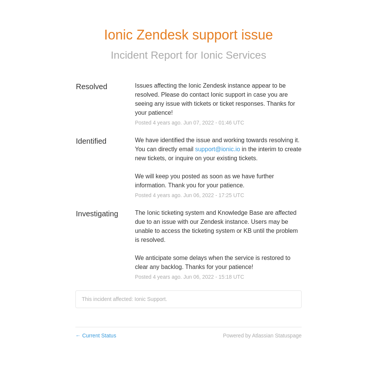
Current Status (95, 336)
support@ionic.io (217, 149)
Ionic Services (233, 55)
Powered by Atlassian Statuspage (262, 336)
